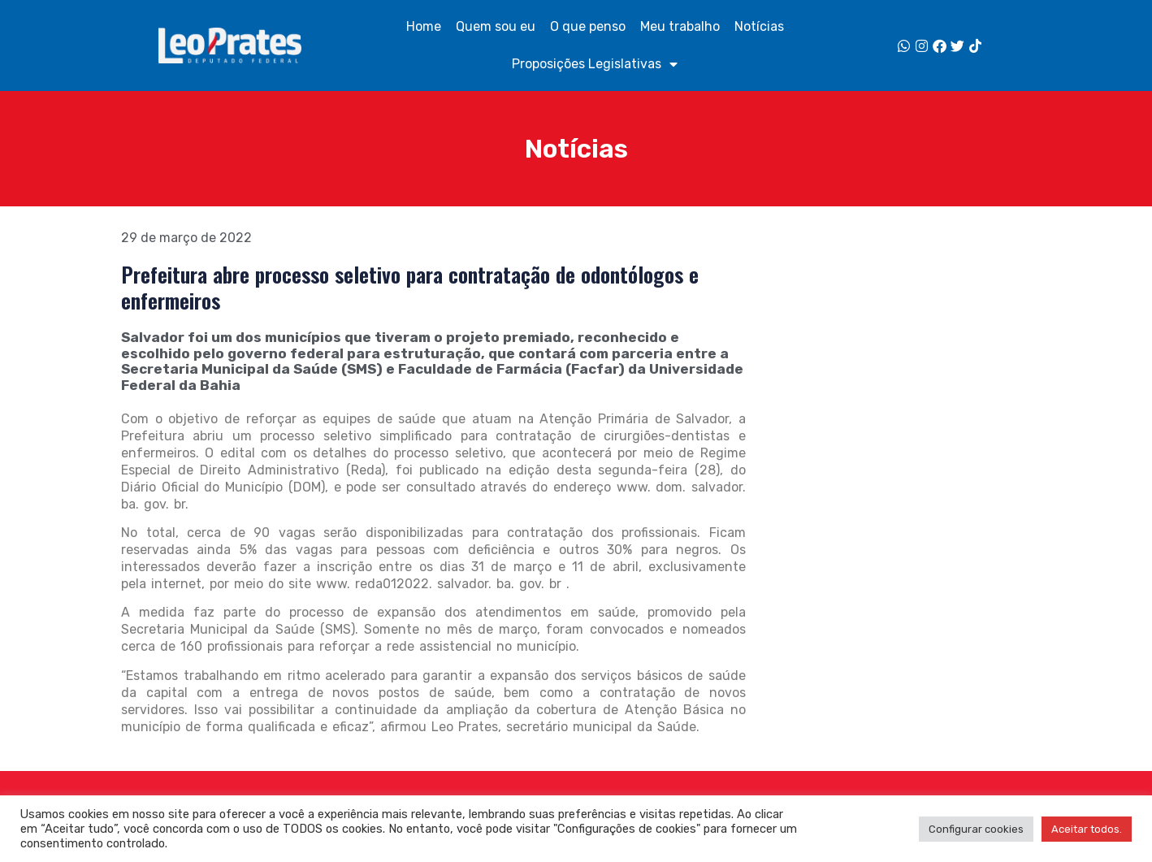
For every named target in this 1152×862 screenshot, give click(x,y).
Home (423, 26)
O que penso (588, 26)
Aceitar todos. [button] (1086, 829)
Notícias (759, 26)
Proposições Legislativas (595, 64)
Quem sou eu (495, 26)
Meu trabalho (680, 26)
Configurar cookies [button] (976, 829)
